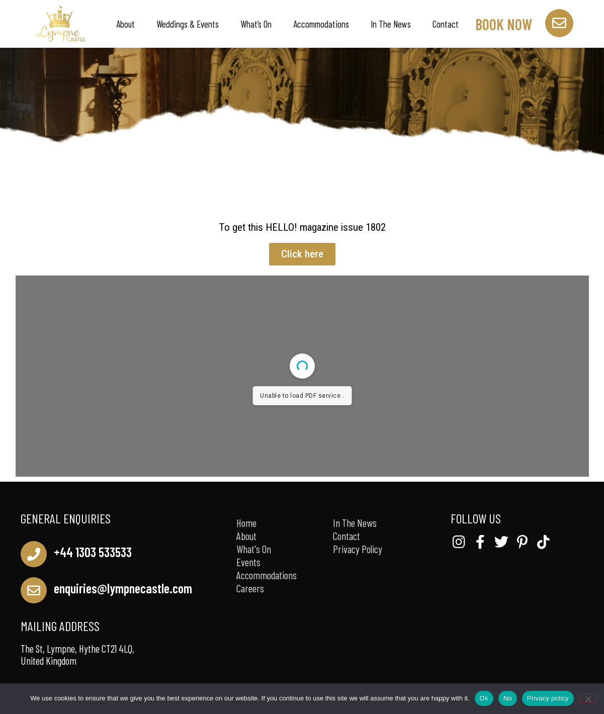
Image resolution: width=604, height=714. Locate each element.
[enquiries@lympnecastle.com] (34, 590)
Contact (446, 24)
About (125, 24)
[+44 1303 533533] (34, 554)
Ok (484, 698)
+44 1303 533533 (93, 552)
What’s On (256, 24)
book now (503, 24)
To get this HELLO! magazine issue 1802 (302, 227)
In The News (391, 24)
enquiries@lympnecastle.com (123, 588)
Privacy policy (548, 698)
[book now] (559, 23)
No (507, 698)
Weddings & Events (187, 24)
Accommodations (321, 24)
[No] (587, 697)
